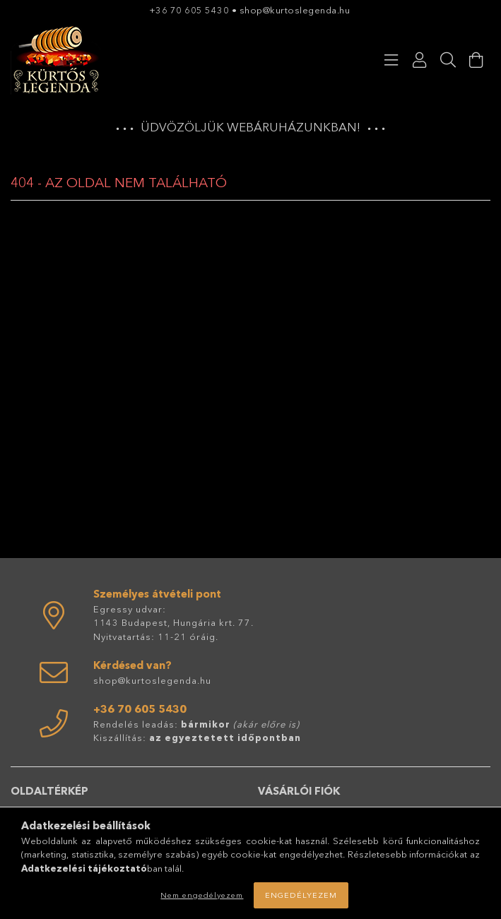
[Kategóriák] (391, 60)
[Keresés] (448, 60)
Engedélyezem (301, 895)
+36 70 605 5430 (189, 10)
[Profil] (420, 60)
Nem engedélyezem (201, 895)
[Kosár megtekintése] (476, 60)
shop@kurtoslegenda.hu (296, 10)
